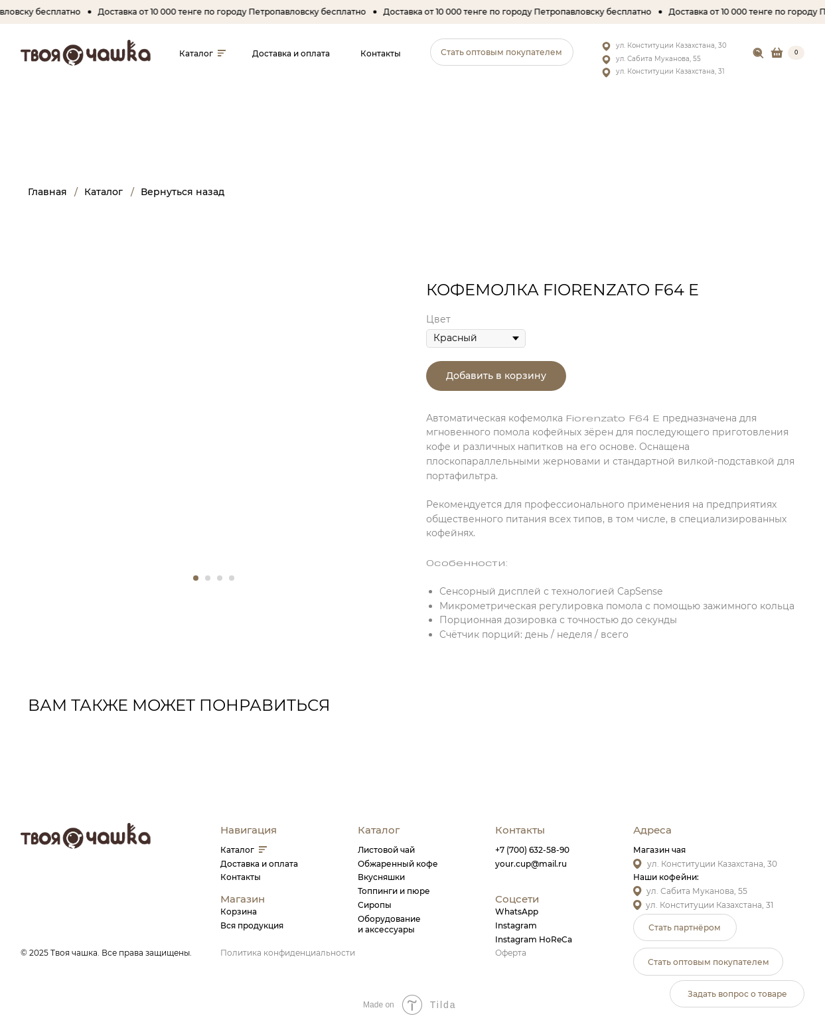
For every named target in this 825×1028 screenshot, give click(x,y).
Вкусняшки (381, 877)
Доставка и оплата (259, 864)
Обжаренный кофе (398, 864)
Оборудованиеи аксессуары (389, 924)
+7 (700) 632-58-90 (532, 850)
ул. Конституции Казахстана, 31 (670, 71)
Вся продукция (251, 925)
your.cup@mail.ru (531, 864)
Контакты (240, 877)
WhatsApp (516, 912)
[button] (502, 52)
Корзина (238, 912)
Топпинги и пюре (394, 891)
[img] (758, 53)
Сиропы (375, 905)
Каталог (237, 850)
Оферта (510, 953)
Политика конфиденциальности (287, 953)
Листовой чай (386, 850)
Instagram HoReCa (533, 939)
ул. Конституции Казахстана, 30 (671, 45)
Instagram (516, 925)
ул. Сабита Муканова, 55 (658, 58)
